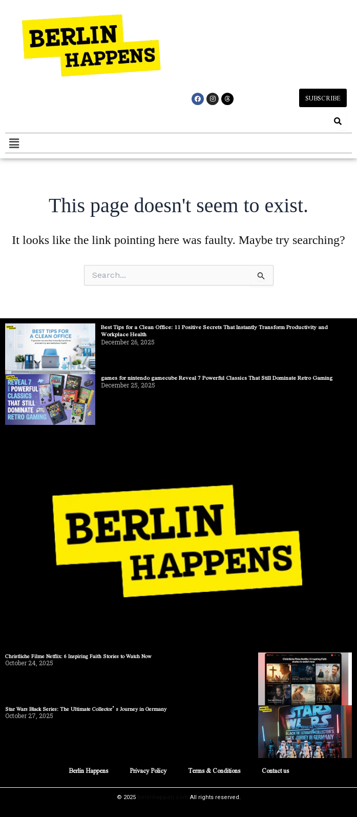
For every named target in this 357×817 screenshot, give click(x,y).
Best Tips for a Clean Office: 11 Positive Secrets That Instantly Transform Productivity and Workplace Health (214, 330)
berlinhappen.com (162, 797)
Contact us (275, 770)
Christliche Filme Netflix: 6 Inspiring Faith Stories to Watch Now (78, 655)
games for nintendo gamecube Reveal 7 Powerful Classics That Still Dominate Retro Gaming (216, 377)
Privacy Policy (148, 770)
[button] (14, 143)
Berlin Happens (88, 770)
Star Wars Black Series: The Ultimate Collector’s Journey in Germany (85, 708)
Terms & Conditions (214, 770)
